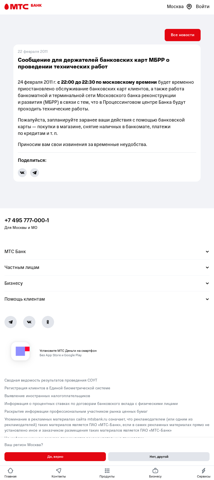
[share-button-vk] (22, 172)
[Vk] (29, 322)
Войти (203, 6)
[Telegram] (10, 322)
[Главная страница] (23, 7)
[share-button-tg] (34, 172)
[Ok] (48, 322)
